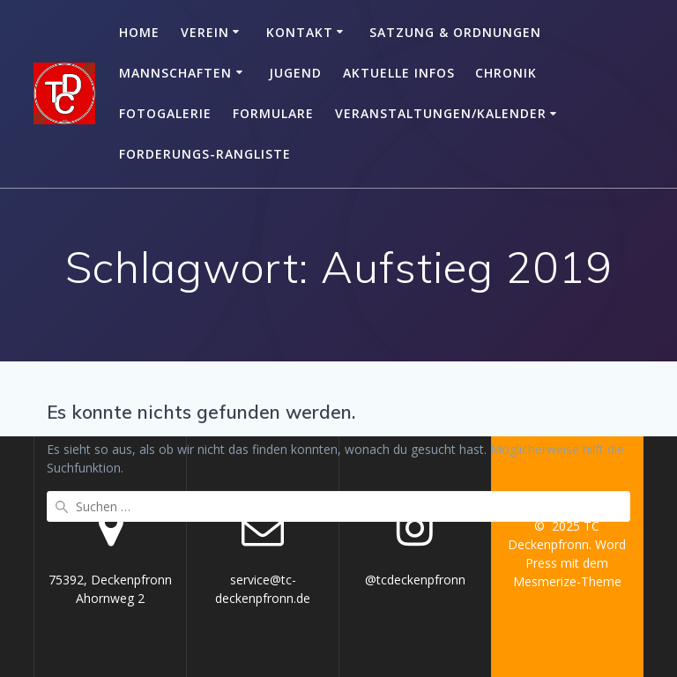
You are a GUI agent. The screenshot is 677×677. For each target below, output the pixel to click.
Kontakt (299, 32)
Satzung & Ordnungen (455, 32)
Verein (205, 32)
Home (139, 32)
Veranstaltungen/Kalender (441, 113)
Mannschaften (175, 72)
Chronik (506, 72)
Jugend (295, 72)
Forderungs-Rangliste (205, 153)
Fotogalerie (165, 113)
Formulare (273, 113)
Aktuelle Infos (399, 72)
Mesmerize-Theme (567, 581)
